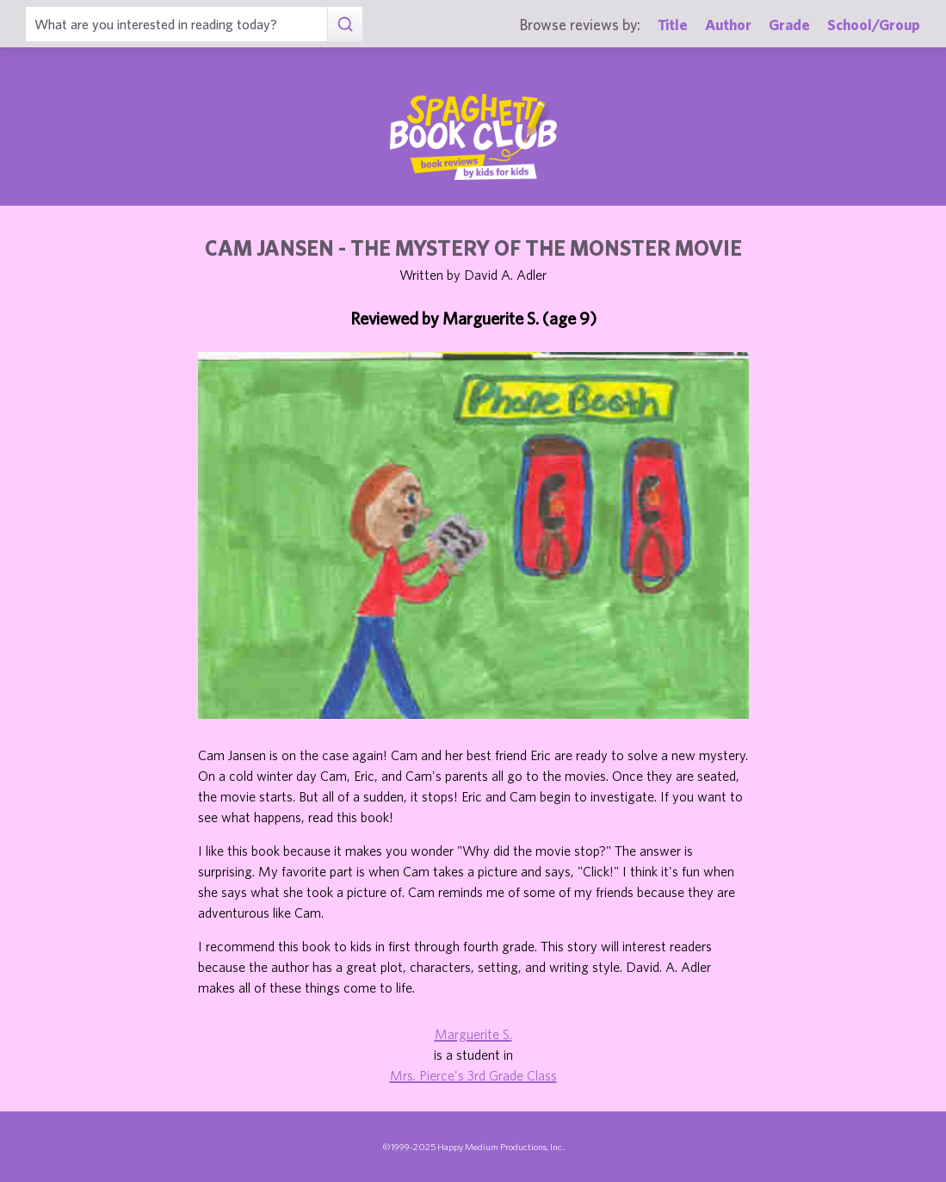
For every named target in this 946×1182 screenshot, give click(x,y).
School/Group (873, 24)
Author (728, 24)
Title (673, 24)
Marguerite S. (473, 1034)
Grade (789, 24)
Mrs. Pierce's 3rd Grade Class (473, 1075)
